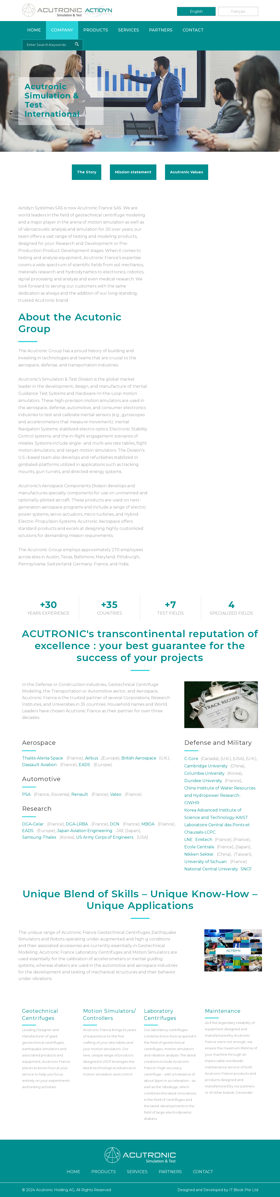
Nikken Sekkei (198, 854)
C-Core (191, 758)
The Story (86, 172)
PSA (26, 794)
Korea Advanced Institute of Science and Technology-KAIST (216, 814)
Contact (193, 30)
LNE (188, 839)
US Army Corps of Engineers (104, 837)
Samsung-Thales (39, 837)
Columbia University (204, 773)
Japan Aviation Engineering (84, 830)
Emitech (203, 839)
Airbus (91, 758)
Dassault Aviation (39, 764)
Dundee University (203, 780)
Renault (79, 794)
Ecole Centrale (199, 847)
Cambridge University (206, 766)
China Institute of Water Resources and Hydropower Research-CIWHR (219, 795)
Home (34, 30)
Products (95, 30)
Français (238, 11)
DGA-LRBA (77, 824)
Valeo (115, 794)
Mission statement (133, 172)
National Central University (211, 869)
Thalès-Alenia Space (42, 758)
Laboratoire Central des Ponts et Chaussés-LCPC (217, 828)
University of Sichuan (205, 861)
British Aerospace (138, 758)
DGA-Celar (33, 824)
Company (62, 30)
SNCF (246, 869)
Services (128, 30)
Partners (160, 30)
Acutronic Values (186, 172)
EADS (84, 764)
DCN (114, 824)
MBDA (147, 824)
